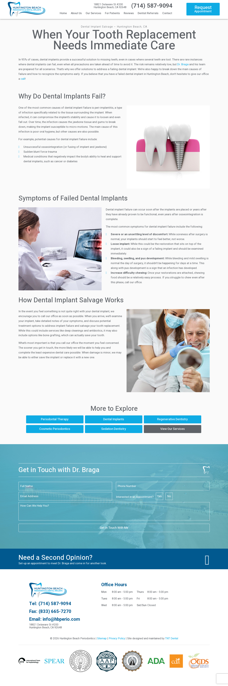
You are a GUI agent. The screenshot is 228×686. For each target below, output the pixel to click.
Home (63, 13)
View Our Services (172, 429)
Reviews (129, 13)
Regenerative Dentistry (172, 419)
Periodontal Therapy (55, 419)
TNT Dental (171, 638)
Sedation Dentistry (113, 429)
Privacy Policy (117, 638)
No (169, 496)
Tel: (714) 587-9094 (50, 603)
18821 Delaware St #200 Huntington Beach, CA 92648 (110, 5)
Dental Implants (113, 419)
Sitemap (102, 638)
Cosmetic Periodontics (54, 429)
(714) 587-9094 (151, 6)
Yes (159, 496)
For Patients (112, 13)
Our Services (93, 13)
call (23, 79)
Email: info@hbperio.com (54, 619)
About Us (76, 13)
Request (203, 9)
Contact (167, 13)
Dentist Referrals (148, 13)
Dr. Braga (183, 64)
